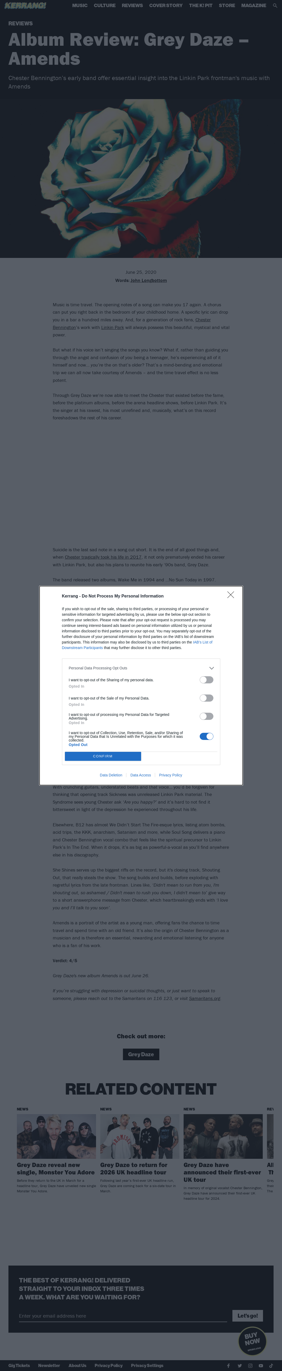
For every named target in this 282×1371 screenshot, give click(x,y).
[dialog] (141, 685)
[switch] (206, 679)
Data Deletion (111, 775)
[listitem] (141, 668)
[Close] (232, 596)
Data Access (140, 775)
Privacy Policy (170, 775)
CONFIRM (103, 756)
